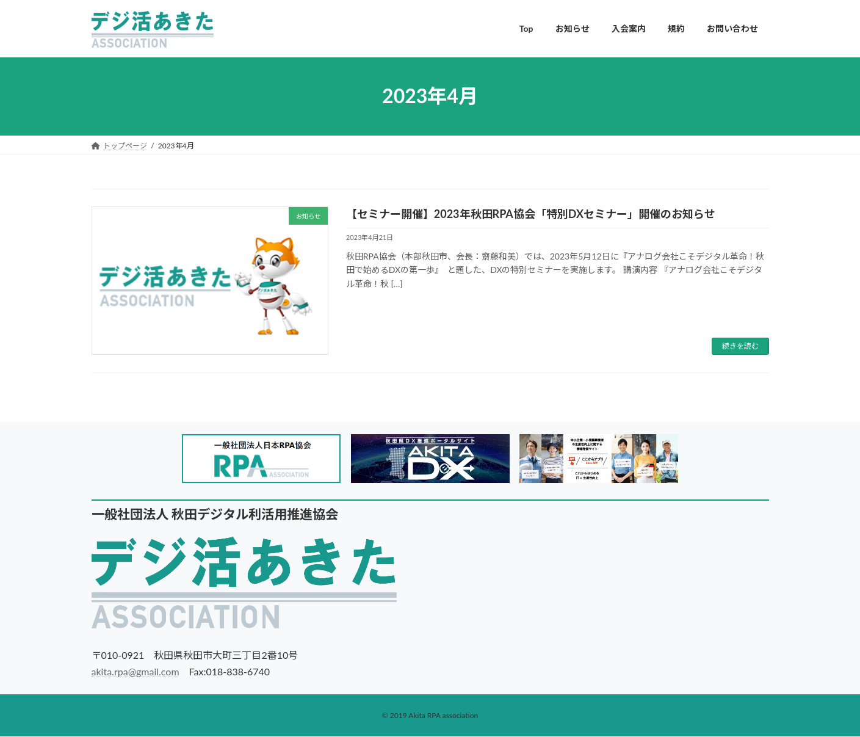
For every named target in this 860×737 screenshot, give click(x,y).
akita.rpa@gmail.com (135, 671)
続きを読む (740, 345)
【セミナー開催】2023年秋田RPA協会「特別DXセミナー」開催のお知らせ (530, 213)
